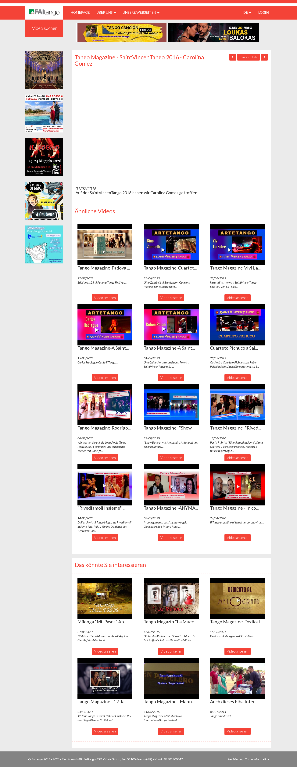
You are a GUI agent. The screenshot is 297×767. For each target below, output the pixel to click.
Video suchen (45, 28)
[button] (104, 245)
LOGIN (263, 12)
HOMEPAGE (81, 12)
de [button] (247, 12)
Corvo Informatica (257, 759)
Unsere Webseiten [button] (141, 12)
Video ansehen (105, 298)
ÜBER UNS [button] (106, 12)
